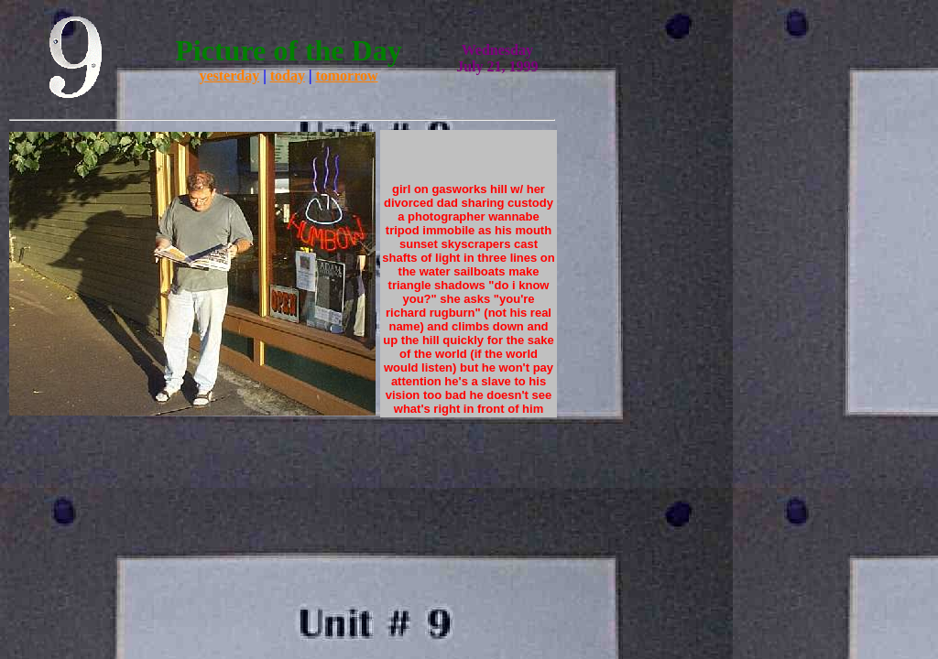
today (287, 75)
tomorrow (346, 75)
